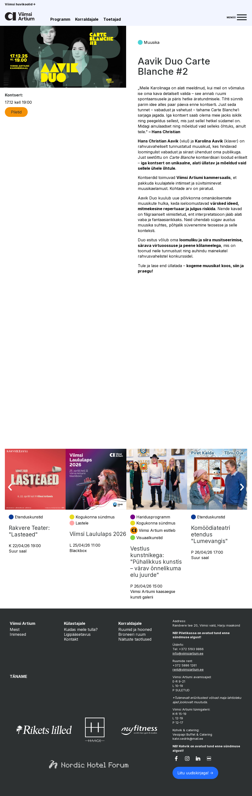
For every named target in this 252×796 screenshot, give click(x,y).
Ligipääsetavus (77, 634)
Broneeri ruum (132, 634)
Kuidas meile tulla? (81, 629)
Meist (14, 629)
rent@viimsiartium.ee (188, 669)
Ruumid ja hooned (135, 629)
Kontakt (71, 639)
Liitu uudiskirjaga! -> (195, 772)
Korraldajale (86, 19)
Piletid (16, 112)
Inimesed (18, 634)
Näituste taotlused (134, 639)
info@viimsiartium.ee (188, 653)
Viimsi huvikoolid (20, 4)
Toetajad (112, 19)
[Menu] (236, 16)
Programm (60, 19)
